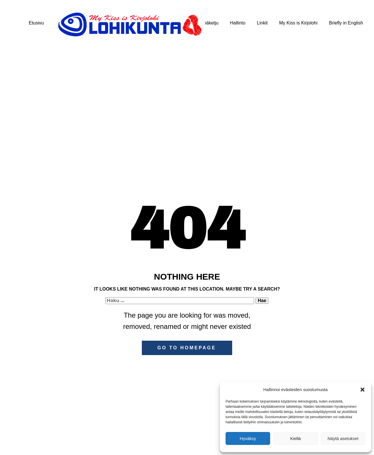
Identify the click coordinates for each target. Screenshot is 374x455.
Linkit (262, 22)
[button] (362, 390)
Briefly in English (346, 22)
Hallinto (237, 22)
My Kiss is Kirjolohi (298, 22)
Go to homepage (186, 347)
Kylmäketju (207, 22)
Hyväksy (248, 438)
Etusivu (36, 22)
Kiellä (295, 438)
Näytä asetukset (343, 438)
